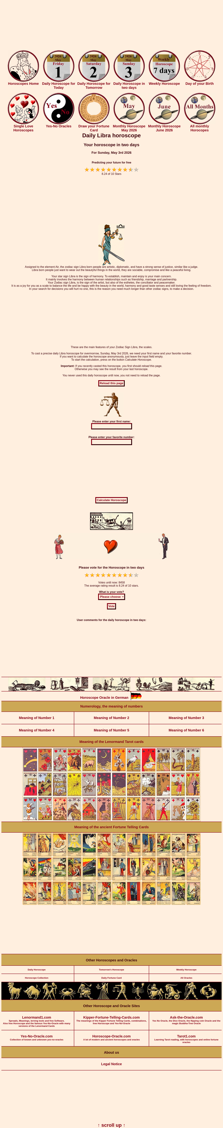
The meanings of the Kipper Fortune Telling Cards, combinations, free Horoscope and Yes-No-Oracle (111, 1018)
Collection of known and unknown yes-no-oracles (36, 1035)
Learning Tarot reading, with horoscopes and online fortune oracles (186, 1037)
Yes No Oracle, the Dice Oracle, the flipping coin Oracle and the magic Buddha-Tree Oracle (186, 1018)
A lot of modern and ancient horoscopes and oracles (111, 1035)
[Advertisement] (111, 25)
